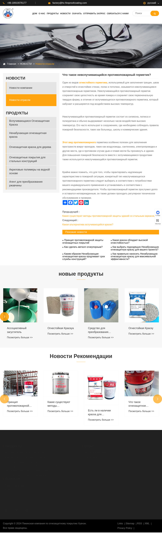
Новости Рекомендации (81, 356)
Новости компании (20, 87)
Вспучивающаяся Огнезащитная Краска (29, 122)
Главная (11, 64)
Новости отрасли (44, 64)
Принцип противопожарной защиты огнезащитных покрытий (82, 241)
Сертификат (91, 456)
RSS (139, 523)
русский (149, 3)
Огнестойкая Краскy (140, 328)
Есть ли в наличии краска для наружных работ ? (99, 412)
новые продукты (81, 274)
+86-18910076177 (14, 3)
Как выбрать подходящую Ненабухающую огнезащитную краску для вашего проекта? (135, 248)
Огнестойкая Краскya (61, 328)
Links (120, 523)
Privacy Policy (124, 528)
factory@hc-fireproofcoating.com (67, 3)
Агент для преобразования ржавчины (25, 183)
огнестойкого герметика (93, 82)
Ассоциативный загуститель (16, 330)
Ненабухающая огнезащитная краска (27, 135)
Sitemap (130, 523)
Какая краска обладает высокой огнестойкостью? (129, 241)
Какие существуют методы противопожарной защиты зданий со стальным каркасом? (109, 216)
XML (147, 523)
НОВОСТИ (26, 64)
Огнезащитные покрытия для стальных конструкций (27, 159)
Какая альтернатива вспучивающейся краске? (87, 224)
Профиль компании (95, 452)
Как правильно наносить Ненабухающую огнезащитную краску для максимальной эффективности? (134, 256)
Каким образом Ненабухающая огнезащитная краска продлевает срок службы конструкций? (83, 256)
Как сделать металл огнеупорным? (83, 247)
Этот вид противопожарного (79, 142)
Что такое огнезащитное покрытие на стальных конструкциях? (137, 404)
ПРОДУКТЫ (17, 113)
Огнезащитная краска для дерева (30, 147)
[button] (4, 316)
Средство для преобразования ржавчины (98, 330)
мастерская (90, 461)
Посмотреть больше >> (20, 337)
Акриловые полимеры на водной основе (29, 171)
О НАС (89, 445)
